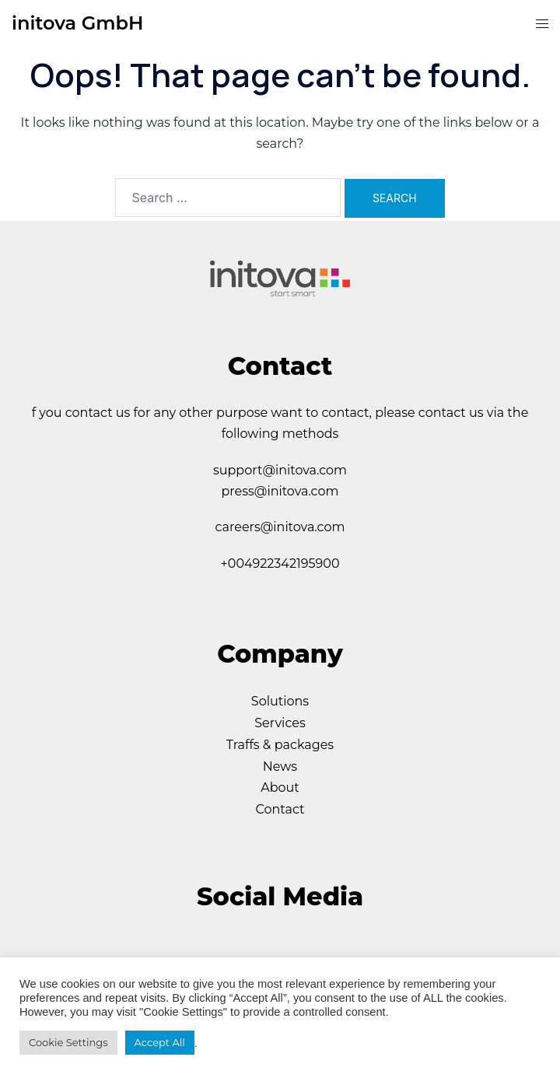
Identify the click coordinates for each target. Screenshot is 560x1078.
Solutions (280, 701)
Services (279, 723)
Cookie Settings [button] (68, 1042)
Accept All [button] (160, 1042)
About (280, 787)
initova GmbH (77, 23)
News (280, 766)
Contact (279, 809)
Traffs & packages (280, 744)
